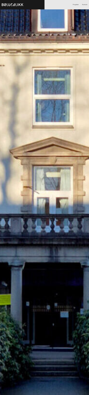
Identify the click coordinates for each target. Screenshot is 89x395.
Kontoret (84, 4)
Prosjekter (76, 4)
